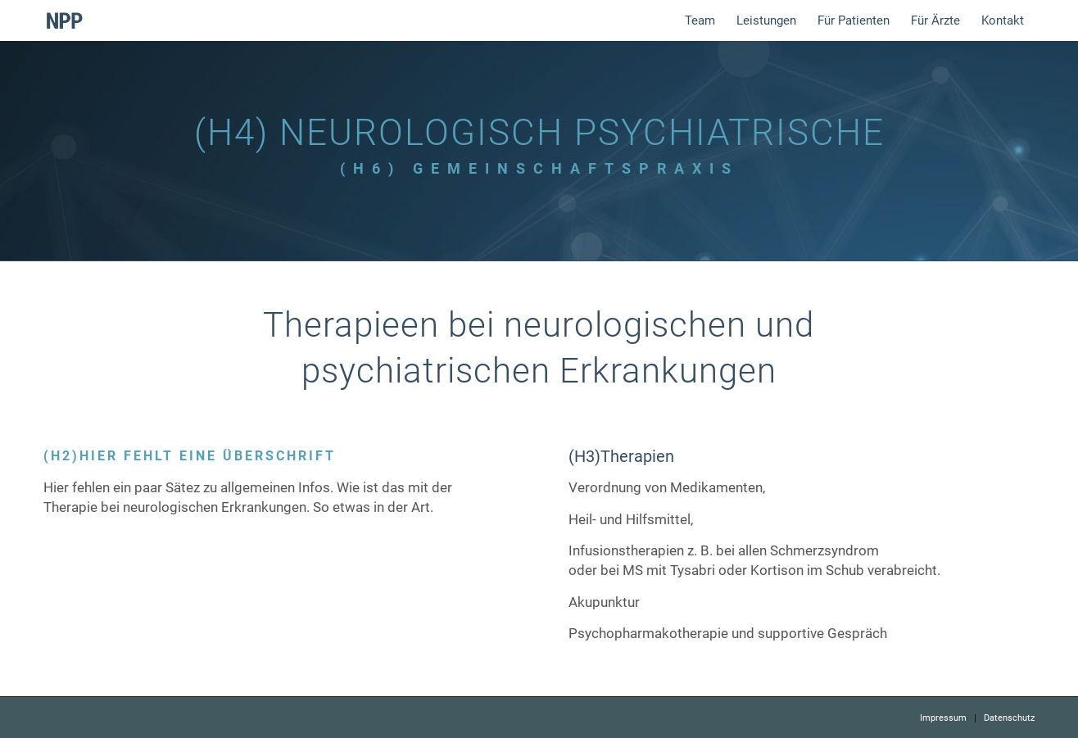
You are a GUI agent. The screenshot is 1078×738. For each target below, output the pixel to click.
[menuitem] (700, 20)
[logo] (63, 20)
